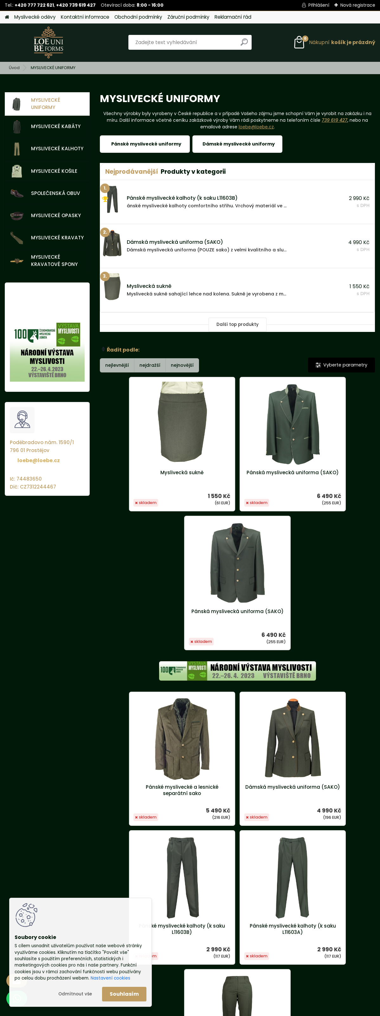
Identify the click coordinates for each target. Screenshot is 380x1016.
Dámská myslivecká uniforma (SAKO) (237, 651)
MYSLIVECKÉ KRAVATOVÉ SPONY (44, 261)
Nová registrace (357, 5)
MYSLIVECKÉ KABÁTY (45, 126)
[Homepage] (7, 17)
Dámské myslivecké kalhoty (283, 787)
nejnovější (182, 365)
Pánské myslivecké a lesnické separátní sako (145, 651)
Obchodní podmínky (138, 17)
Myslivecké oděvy (35, 17)
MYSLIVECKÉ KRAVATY (47, 238)
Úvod (14, 68)
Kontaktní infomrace (85, 17)
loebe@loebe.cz (38, 460)
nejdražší (149, 365)
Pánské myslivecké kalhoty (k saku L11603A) (191, 790)
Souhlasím (124, 994)
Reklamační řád (233, 17)
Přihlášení (318, 5)
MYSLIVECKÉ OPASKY (45, 215)
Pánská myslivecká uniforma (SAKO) (237, 475)
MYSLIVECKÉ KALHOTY (46, 149)
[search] (244, 44)
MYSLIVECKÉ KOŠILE (43, 171)
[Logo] (48, 42)
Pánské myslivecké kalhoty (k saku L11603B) (329, 651)
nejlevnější (117, 365)
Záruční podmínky (188, 17)
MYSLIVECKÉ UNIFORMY (35, 104)
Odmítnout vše (75, 994)
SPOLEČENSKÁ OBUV (45, 193)
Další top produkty (237, 324)
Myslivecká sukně (145, 472)
